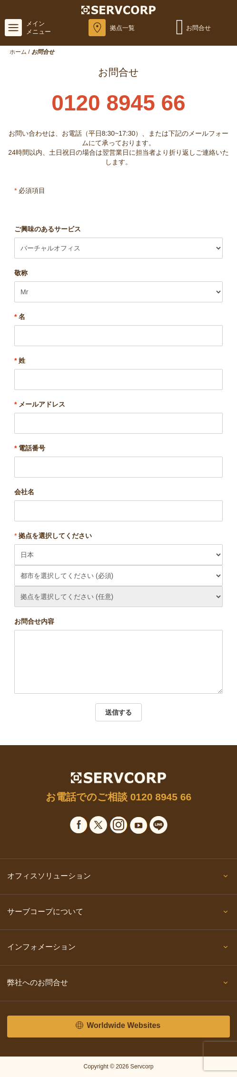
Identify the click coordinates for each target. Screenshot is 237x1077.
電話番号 (29, 448)
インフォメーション (118, 949)
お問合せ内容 (34, 621)
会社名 (24, 492)
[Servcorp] (118, 9)
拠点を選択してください (55, 535)
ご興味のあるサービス (47, 229)
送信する (118, 712)
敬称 (21, 273)
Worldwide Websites (118, 1025)
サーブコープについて (118, 913)
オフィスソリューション (118, 878)
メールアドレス (39, 404)
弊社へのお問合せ (118, 984)
